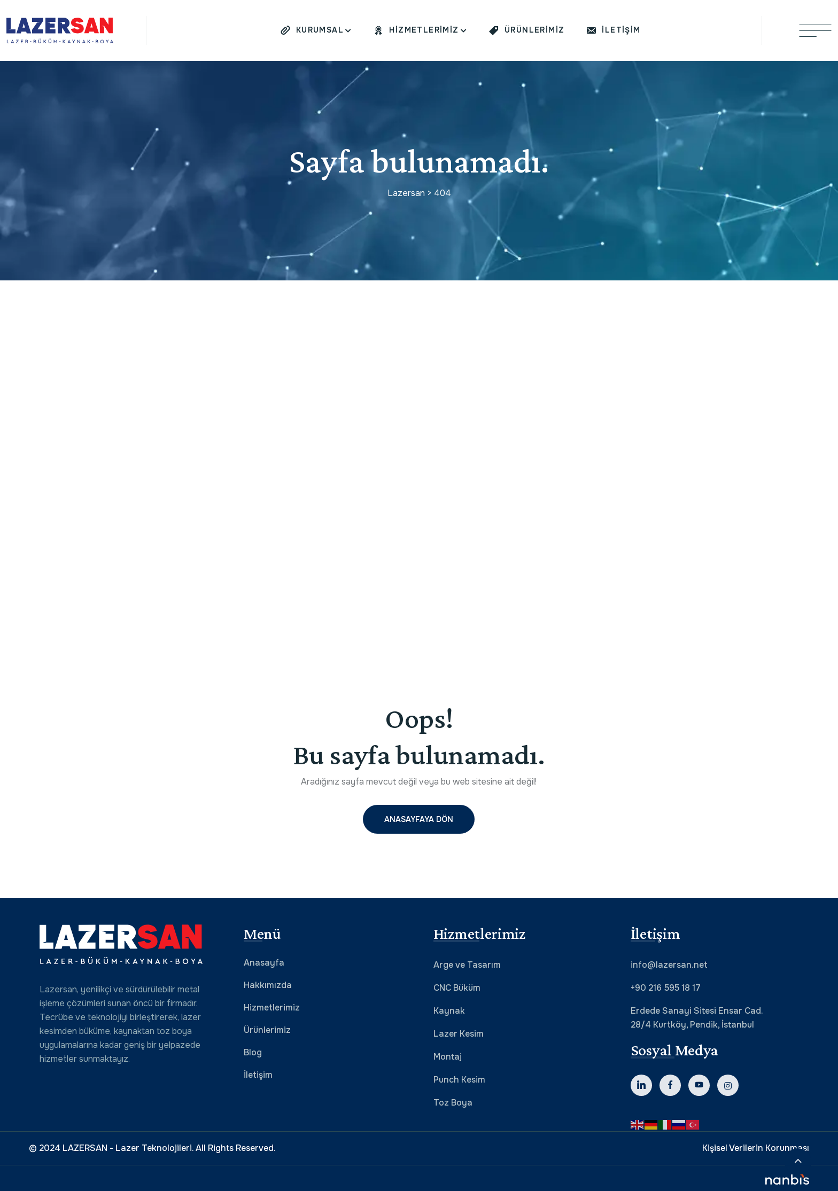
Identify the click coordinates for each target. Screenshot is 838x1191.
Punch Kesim (459, 1079)
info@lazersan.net (669, 964)
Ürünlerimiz (267, 1030)
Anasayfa (264, 962)
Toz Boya (452, 1102)
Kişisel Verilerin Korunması (755, 1148)
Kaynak (449, 1010)
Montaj (447, 1056)
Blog (253, 1052)
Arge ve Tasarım (467, 964)
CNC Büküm (456, 987)
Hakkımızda (268, 985)
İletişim (258, 1074)
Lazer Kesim (458, 1033)
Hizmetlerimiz (272, 1007)
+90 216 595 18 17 (666, 987)
